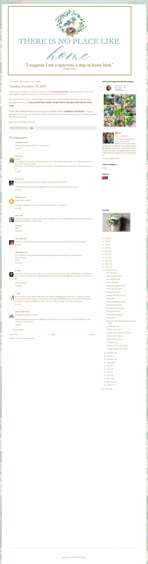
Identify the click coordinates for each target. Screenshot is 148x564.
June (108, 369)
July (108, 366)
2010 (106, 257)
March (109, 379)
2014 (106, 248)
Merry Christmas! (112, 282)
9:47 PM (18, 304)
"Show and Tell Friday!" (114, 289)
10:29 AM (18, 263)
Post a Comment (17, 330)
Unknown (18, 197)
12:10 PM (18, 286)
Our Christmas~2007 (113, 279)
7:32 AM (18, 245)
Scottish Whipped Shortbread (116, 302)
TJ (16, 270)
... (15, 293)
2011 (106, 254)
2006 (106, 389)
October (109, 356)
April (109, 375)
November (110, 353)
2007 (106, 267)
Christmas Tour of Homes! (115, 308)
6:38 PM (18, 172)
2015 (106, 245)
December (110, 270)
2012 (106, 251)
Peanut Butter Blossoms (114, 305)
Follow (104, 168)
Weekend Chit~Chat (113, 311)
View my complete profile (111, 158)
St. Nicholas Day (112, 342)
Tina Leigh (19, 238)
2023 (106, 238)
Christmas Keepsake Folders (115, 286)
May (108, 372)
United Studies (20, 312)
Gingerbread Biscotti (113, 292)
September (110, 359)
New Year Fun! (111, 273)
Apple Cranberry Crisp (113, 339)
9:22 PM (18, 208)
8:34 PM (18, 190)
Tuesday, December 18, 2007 (116, 295)
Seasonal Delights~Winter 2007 (116, 349)
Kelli (120, 133)
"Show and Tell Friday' (113, 276)
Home (53, 334)
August (109, 362)
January (109, 385)
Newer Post (13, 334)
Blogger (82, 557)
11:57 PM (18, 231)
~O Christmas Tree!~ (113, 326)
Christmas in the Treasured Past (116, 346)
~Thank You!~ (111, 318)
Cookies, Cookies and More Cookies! (118, 333)
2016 (106, 241)
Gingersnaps (110, 298)
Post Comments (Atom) (26, 338)
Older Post (92, 334)
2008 (106, 264)
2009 (106, 261)
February (110, 382)
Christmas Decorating (113, 329)
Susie (17, 156)
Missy (17, 216)
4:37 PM (18, 149)
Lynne (17, 179)
